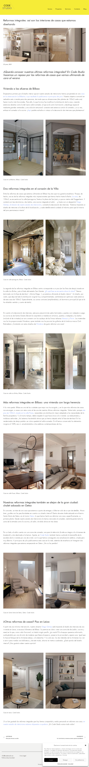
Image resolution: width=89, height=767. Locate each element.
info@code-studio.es (7, 756)
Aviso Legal (70, 763)
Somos (50, 9)
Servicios (68, 9)
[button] (85, 745)
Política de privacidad (62, 763)
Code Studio (44, 535)
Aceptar (51, 760)
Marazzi (65, 318)
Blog (84, 9)
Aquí (29, 110)
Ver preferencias (79, 760)
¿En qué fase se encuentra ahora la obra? (60, 291)
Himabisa (39, 324)
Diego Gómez (47, 627)
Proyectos (59, 9)
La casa (75, 196)
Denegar (65, 760)
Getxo (32, 516)
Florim (72, 318)
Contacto (77, 9)
